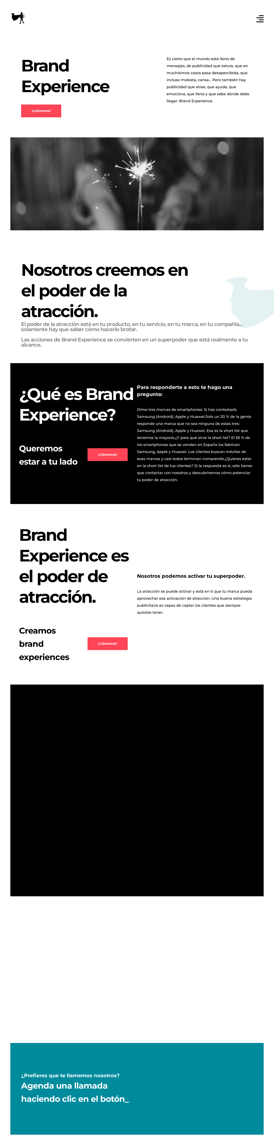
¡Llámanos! (41, 111)
